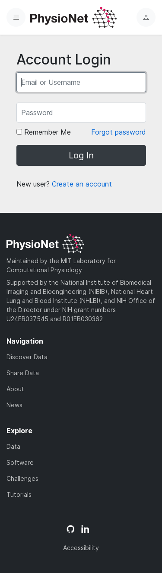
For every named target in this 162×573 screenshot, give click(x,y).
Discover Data (27, 357)
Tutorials (19, 494)
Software (20, 462)
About (15, 389)
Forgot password (118, 132)
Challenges (22, 478)
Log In (81, 155)
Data (13, 446)
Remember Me (43, 132)
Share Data (22, 373)
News (14, 405)
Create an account (82, 184)
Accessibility (81, 547)
